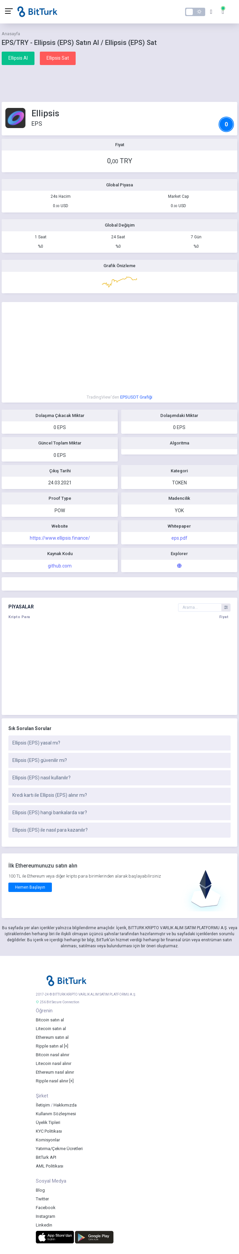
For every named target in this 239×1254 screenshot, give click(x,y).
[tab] (119, 743)
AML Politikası (49, 1166)
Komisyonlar (48, 1139)
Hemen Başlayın (30, 887)
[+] (66, 1046)
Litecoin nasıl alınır (53, 1063)
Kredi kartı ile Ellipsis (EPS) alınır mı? (49, 795)
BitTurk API (46, 1157)
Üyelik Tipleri (48, 1122)
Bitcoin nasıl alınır (52, 1054)
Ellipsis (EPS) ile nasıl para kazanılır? (50, 830)
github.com (60, 566)
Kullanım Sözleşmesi (56, 1113)
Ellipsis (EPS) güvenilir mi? (39, 760)
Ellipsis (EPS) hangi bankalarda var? (49, 812)
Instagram (45, 1216)
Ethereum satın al (52, 1037)
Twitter (42, 1198)
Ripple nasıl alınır (52, 1080)
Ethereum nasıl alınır (55, 1072)
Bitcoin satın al (50, 1019)
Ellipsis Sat (58, 58)
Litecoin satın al (51, 1028)
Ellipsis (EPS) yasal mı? (36, 742)
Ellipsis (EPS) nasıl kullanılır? (41, 777)
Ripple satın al (49, 1046)
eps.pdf (179, 538)
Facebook (46, 1207)
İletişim (43, 1105)
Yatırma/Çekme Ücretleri (59, 1148)
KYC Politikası (49, 1131)
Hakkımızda (65, 1105)
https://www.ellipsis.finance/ (60, 538)
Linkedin (44, 1225)
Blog (40, 1190)
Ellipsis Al (18, 58)
